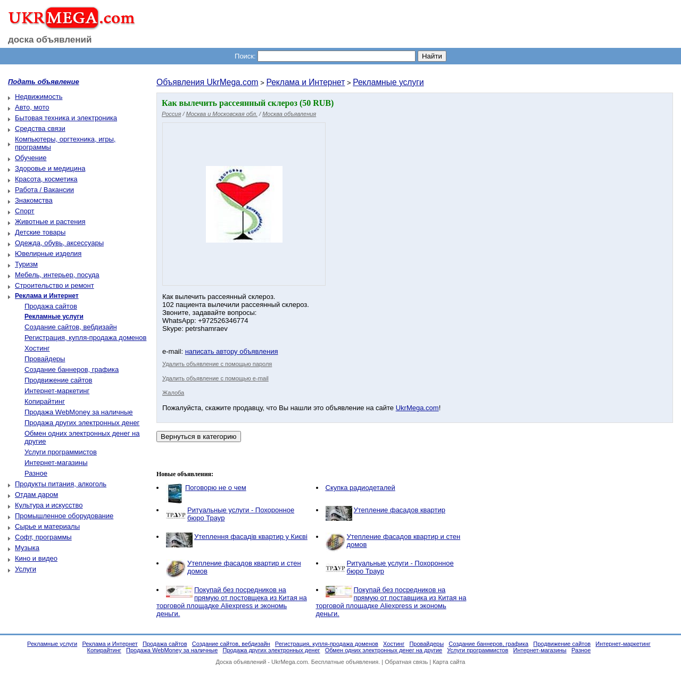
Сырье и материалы (47, 526)
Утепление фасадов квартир (400, 510)
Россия (171, 114)
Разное (35, 473)
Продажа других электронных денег (81, 423)
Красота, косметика (46, 179)
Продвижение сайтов (58, 380)
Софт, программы (43, 537)
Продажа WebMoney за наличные (78, 412)
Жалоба (173, 392)
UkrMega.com (417, 408)
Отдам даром (36, 494)
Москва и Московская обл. (222, 114)
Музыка (27, 548)
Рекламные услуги (388, 82)
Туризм (26, 264)
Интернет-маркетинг (56, 391)
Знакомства (34, 200)
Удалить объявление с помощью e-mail (215, 378)
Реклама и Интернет (305, 82)
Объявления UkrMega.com (207, 82)
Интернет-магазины (56, 463)
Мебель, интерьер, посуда (57, 275)
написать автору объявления (231, 351)
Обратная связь (406, 662)
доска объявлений (50, 40)
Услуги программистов (60, 452)
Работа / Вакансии (44, 190)
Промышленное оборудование (64, 516)
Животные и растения (50, 222)
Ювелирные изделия (48, 253)
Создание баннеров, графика (71, 369)
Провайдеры (44, 359)
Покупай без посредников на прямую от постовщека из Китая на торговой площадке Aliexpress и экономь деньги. (231, 602)
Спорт (25, 211)
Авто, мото (32, 107)
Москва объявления (289, 114)
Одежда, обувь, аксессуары (59, 243)
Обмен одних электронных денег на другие (383, 650)
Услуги (25, 569)
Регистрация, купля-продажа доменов (85, 338)
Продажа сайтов (50, 306)
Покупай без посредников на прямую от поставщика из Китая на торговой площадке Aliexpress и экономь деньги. (391, 602)
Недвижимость (38, 97)
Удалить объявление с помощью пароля (217, 364)
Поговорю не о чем (215, 488)
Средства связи (40, 128)
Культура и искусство (48, 505)
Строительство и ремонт (54, 285)
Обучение (30, 158)
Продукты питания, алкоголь (60, 484)
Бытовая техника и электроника (66, 118)
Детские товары (40, 232)
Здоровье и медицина (50, 168)
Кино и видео (36, 558)
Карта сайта (449, 662)
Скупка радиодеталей (360, 488)
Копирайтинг (44, 401)
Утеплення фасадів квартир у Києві (251, 537)
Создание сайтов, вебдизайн (70, 327)
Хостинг (36, 348)
